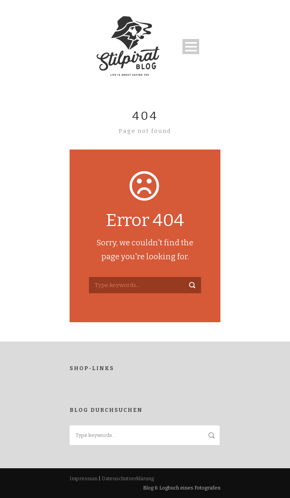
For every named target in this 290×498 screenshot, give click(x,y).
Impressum (83, 478)
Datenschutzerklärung (128, 478)
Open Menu (191, 46)
